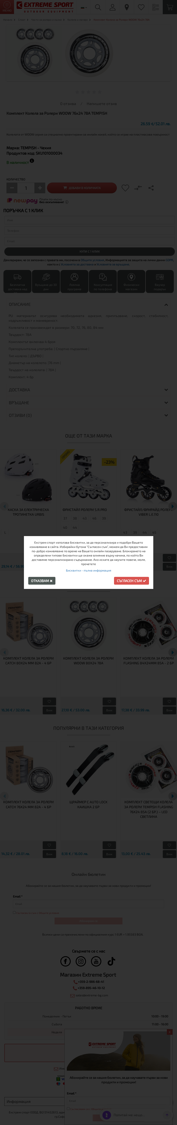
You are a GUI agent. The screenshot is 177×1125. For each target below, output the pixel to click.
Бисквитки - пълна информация (88, 570)
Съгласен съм (131, 581)
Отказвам (42, 581)
